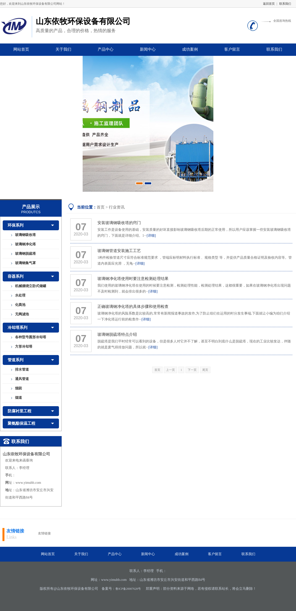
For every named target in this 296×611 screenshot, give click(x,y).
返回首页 (269, 3)
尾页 (205, 370)
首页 (101, 207)
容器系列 (31, 276)
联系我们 (285, 3)
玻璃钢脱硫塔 (25, 253)
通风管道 (22, 379)
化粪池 (20, 305)
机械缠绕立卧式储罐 (30, 286)
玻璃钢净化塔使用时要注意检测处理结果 (132, 278)
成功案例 (190, 49)
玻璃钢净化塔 (25, 244)
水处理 (20, 295)
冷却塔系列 (31, 327)
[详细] (151, 235)
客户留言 (232, 49)
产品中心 (105, 49)
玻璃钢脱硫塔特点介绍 (117, 334)
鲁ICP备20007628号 (128, 588)
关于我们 (63, 49)
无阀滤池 (22, 314)
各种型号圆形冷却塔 (30, 337)
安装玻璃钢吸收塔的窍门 (119, 223)
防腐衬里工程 (31, 411)
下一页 (192, 370)
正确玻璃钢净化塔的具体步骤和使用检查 (132, 306)
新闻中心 (148, 49)
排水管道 (22, 369)
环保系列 (31, 225)
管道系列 (31, 360)
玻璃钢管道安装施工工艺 (119, 251)
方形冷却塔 (23, 346)
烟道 (18, 398)
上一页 (170, 370)
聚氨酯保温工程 (31, 423)
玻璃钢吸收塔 (25, 235)
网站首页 (21, 49)
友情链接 (15, 530)
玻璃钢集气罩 (25, 263)
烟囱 (18, 388)
